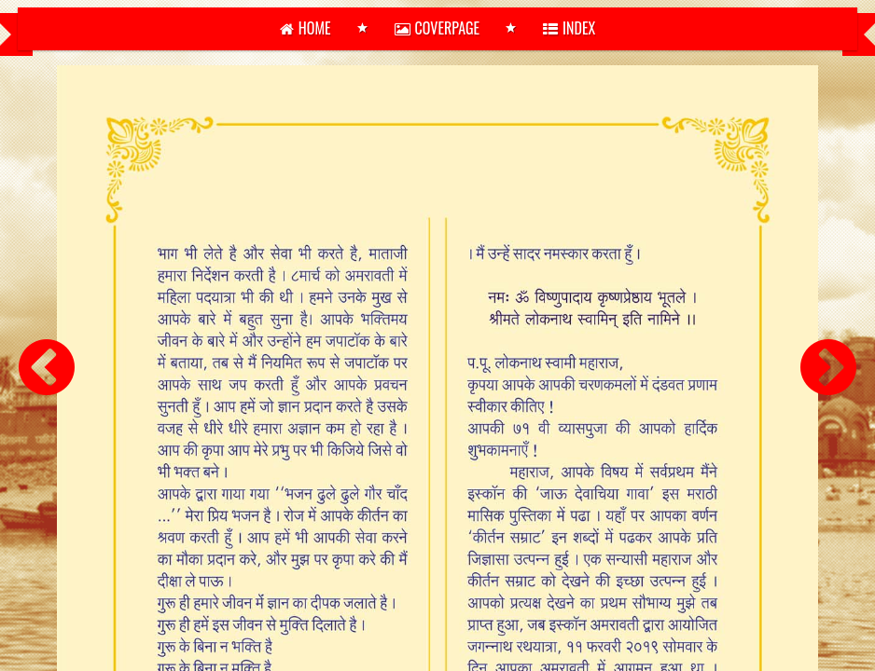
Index (569, 28)
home (305, 28)
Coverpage (437, 28)
